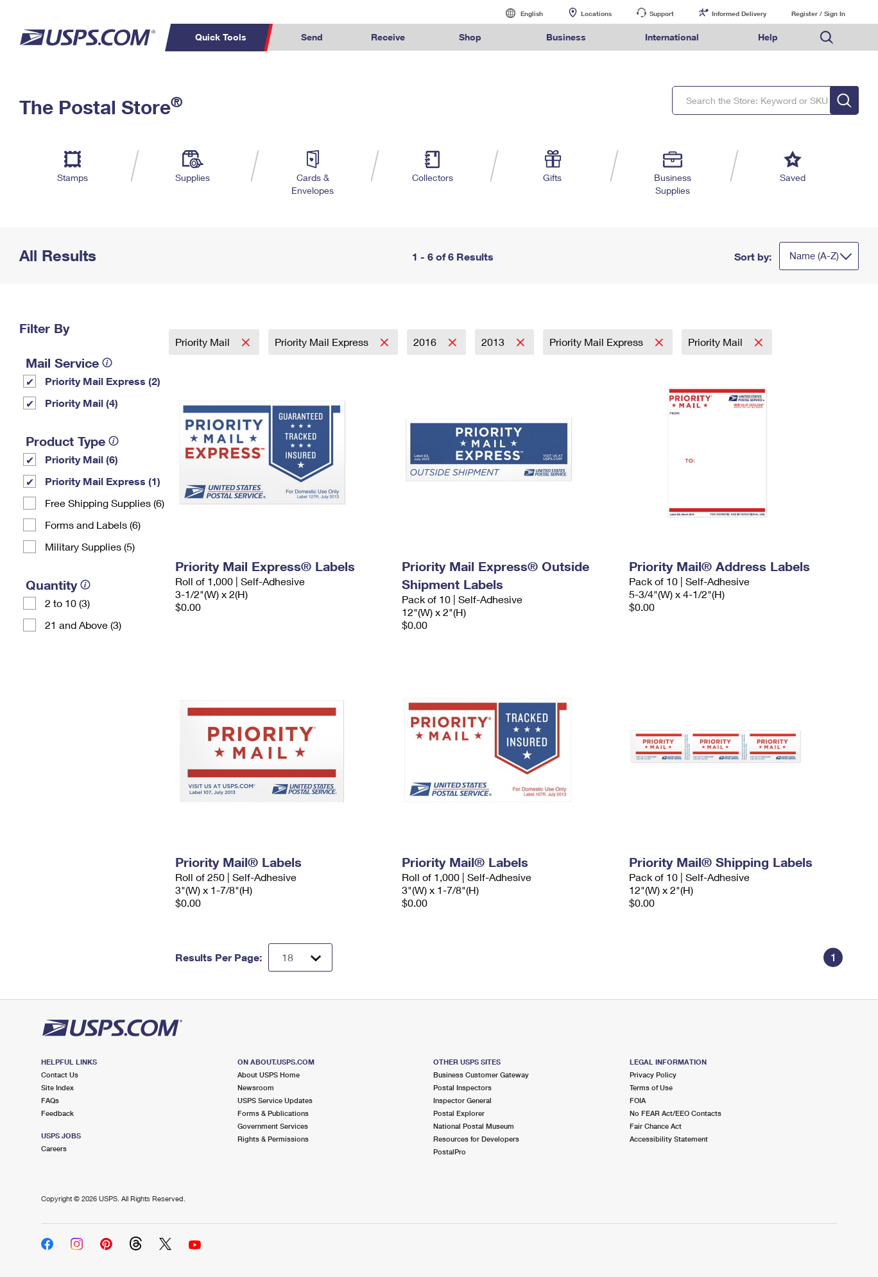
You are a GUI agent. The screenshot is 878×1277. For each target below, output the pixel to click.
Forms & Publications (273, 1113)
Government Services (272, 1126)
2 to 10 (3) (67, 603)
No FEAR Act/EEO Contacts (675, 1113)
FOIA (638, 1100)
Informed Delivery (739, 13)
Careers (54, 1148)
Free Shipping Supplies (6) (104, 503)
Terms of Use (651, 1087)
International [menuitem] (672, 36)
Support (662, 13)
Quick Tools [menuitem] (220, 36)
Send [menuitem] (312, 36)
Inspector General (462, 1100)
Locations (596, 13)
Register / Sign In (818, 13)
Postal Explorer (459, 1113)
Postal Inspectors (462, 1087)
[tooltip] (107, 362)
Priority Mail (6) (81, 459)
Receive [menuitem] (388, 36)
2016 (426, 342)
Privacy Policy (653, 1074)
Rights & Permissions (273, 1139)
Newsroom (255, 1087)
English (518, 13)
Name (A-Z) (814, 255)
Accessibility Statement (669, 1139)
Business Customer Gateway (481, 1074)
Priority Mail (203, 342)
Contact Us (59, 1074)
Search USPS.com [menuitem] (827, 37)
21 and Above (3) (83, 625)
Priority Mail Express (323, 342)
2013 (494, 342)
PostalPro (449, 1151)
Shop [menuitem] (470, 36)
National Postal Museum (473, 1126)
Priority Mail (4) (81, 403)
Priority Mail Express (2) (102, 381)
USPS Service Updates (275, 1100)
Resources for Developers (476, 1139)
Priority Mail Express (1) (102, 481)
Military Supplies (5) (90, 546)
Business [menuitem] (566, 36)
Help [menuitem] (768, 36)
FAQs (50, 1100)
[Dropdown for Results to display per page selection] (300, 957)
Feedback (57, 1113)
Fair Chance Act (656, 1126)
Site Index (57, 1087)
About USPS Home (268, 1074)
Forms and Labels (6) (93, 525)
